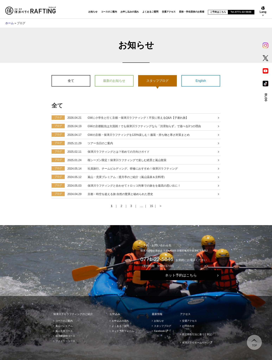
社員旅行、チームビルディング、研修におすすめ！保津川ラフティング (133, 168)
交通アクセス (169, 11)
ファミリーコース (65, 341)
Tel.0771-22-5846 (241, 12)
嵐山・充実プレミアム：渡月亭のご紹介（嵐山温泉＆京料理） (127, 177)
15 (151, 206)
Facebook (159, 331)
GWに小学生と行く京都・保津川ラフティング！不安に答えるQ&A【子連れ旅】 (138, 117)
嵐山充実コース (64, 331)
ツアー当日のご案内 (100, 143)
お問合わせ (188, 325)
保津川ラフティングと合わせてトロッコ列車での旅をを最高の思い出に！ (134, 185)
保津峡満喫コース (65, 335)
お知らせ (92, 11)
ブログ (58, 117)
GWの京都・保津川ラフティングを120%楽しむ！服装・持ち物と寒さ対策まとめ (139, 134)
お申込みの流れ (120, 320)
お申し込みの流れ (130, 11)
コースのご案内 (109, 11)
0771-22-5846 (156, 259)
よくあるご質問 (150, 11)
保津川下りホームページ (195, 342)
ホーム (9, 23)
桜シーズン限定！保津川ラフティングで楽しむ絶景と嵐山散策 (127, 160)
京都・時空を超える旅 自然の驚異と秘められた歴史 (120, 194)
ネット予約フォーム (123, 331)
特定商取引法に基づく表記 (197, 334)
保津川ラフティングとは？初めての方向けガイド (119, 151)
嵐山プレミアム (64, 325)
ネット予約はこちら (181, 275)
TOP (254, 342)
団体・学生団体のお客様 (191, 11)
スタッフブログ (162, 325)
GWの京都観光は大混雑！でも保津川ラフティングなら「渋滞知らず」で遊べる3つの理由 (144, 126)
